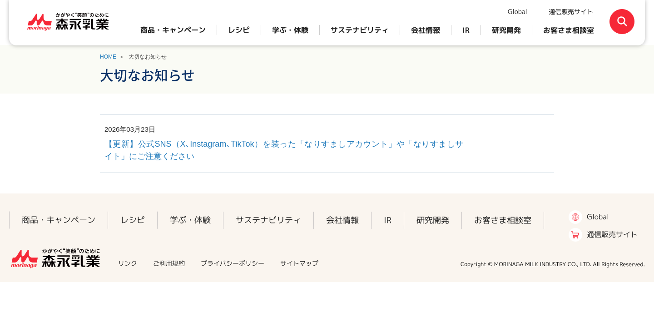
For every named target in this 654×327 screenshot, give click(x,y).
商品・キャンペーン (173, 30)
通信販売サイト (571, 11)
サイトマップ (299, 263)
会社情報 (425, 30)
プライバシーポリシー (232, 263)
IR (466, 30)
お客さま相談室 (568, 30)
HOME (108, 57)
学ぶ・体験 (290, 30)
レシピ (239, 30)
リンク (127, 263)
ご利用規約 (169, 263)
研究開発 (506, 30)
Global (517, 11)
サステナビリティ (360, 30)
